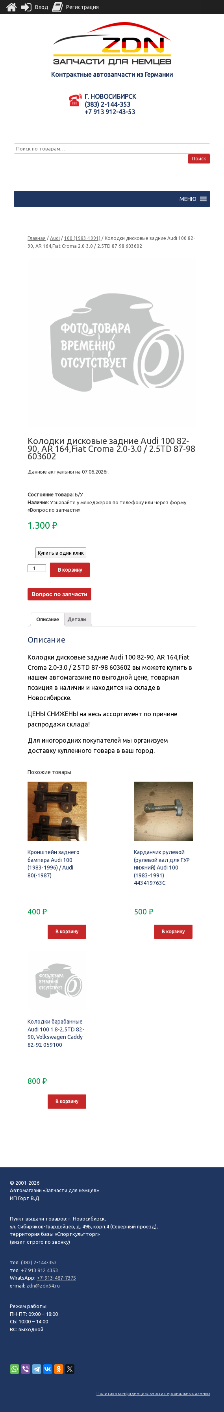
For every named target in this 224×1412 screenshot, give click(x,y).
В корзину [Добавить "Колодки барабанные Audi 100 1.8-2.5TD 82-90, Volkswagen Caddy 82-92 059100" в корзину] (67, 1101)
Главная (37, 238)
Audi (55, 238)
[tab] (48, 619)
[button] (188, 199)
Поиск (199, 158)
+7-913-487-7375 (56, 1277)
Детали (76, 619)
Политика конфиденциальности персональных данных (153, 1393)
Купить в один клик (61, 553)
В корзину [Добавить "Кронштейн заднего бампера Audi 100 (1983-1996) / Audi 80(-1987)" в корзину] (67, 931)
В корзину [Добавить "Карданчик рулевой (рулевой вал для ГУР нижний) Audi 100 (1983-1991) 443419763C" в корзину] (173, 931)
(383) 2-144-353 (39, 1262)
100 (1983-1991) (82, 238)
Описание (47, 619)
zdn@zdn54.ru (43, 1285)
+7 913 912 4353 (39, 1270)
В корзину (70, 569)
